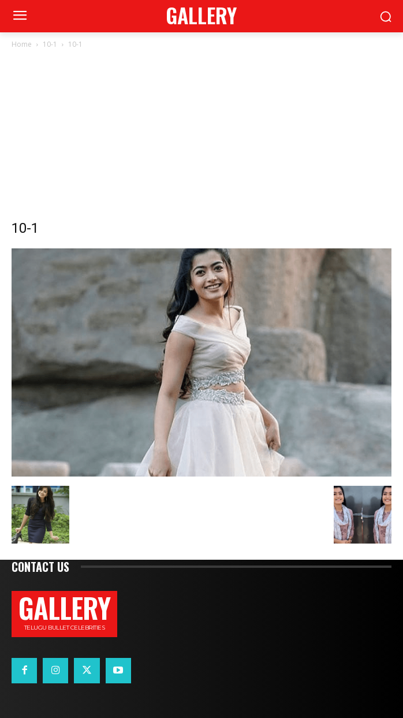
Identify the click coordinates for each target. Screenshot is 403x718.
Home (22, 44)
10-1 (50, 44)
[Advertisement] (201, 137)
